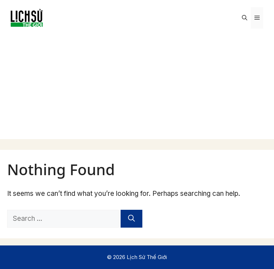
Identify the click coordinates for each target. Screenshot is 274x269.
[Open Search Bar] (244, 18)
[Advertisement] (137, 89)
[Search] (131, 219)
